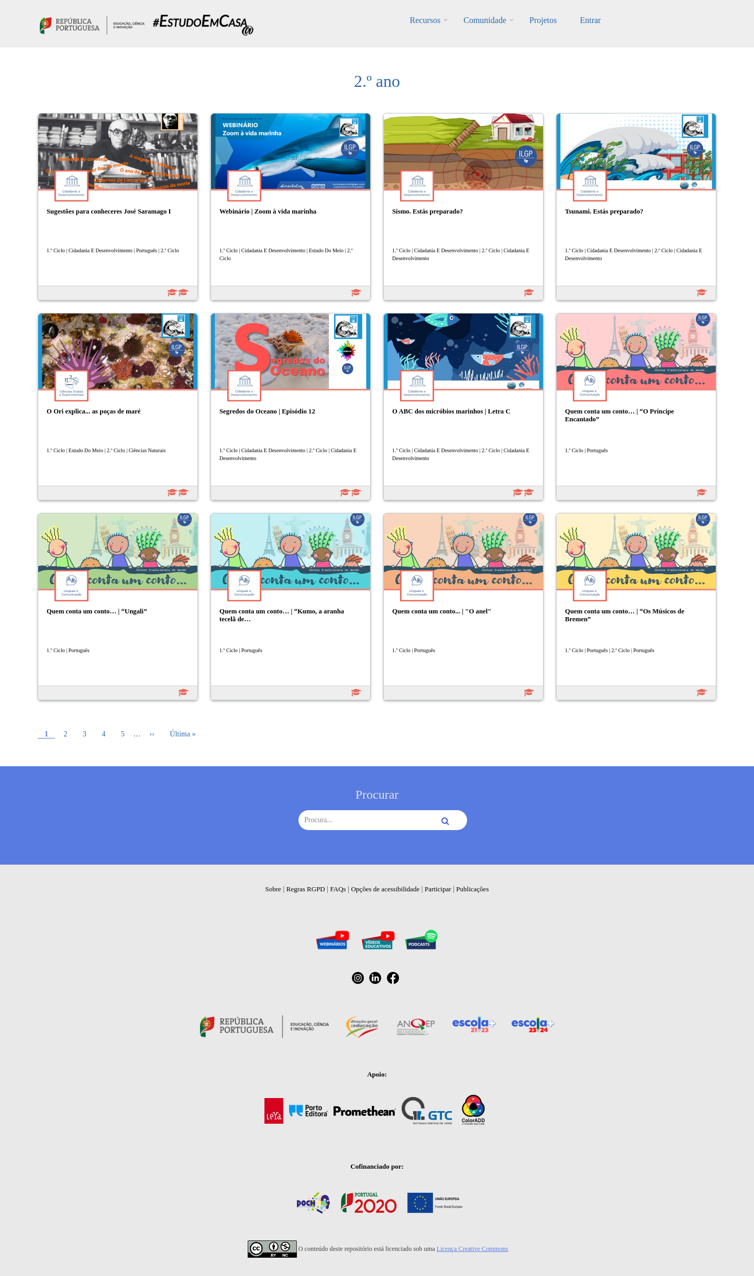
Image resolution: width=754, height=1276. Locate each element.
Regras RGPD (305, 889)
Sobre (273, 889)
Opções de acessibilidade (385, 889)
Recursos (425, 20)
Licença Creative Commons (472, 1248)
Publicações (472, 889)
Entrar (590, 20)
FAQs (338, 889)
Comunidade (484, 20)
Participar (438, 889)
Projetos (543, 20)
